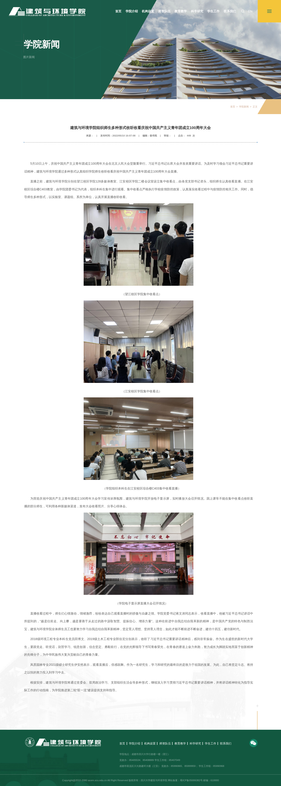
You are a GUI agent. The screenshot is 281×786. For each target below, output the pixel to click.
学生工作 (210, 743)
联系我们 (225, 743)
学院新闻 (244, 107)
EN (250, 11)
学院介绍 (134, 743)
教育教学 (180, 743)
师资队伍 (165, 743)
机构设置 (150, 743)
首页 (232, 107)
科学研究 (195, 743)
